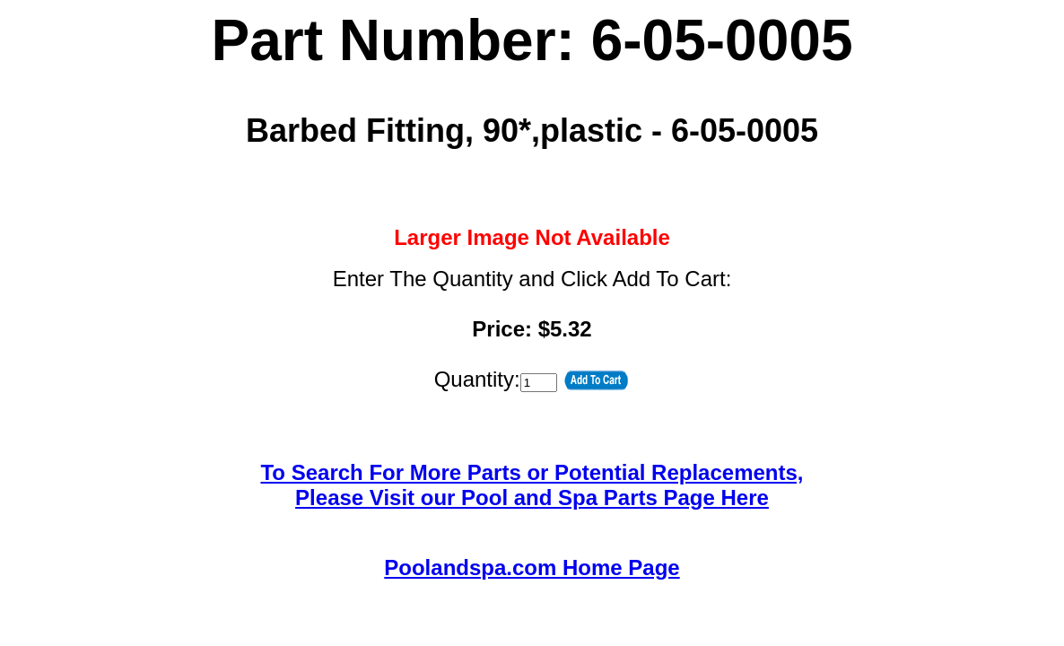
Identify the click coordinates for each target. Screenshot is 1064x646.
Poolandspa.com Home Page (531, 567)
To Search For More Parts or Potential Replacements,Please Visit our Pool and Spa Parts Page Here (531, 485)
